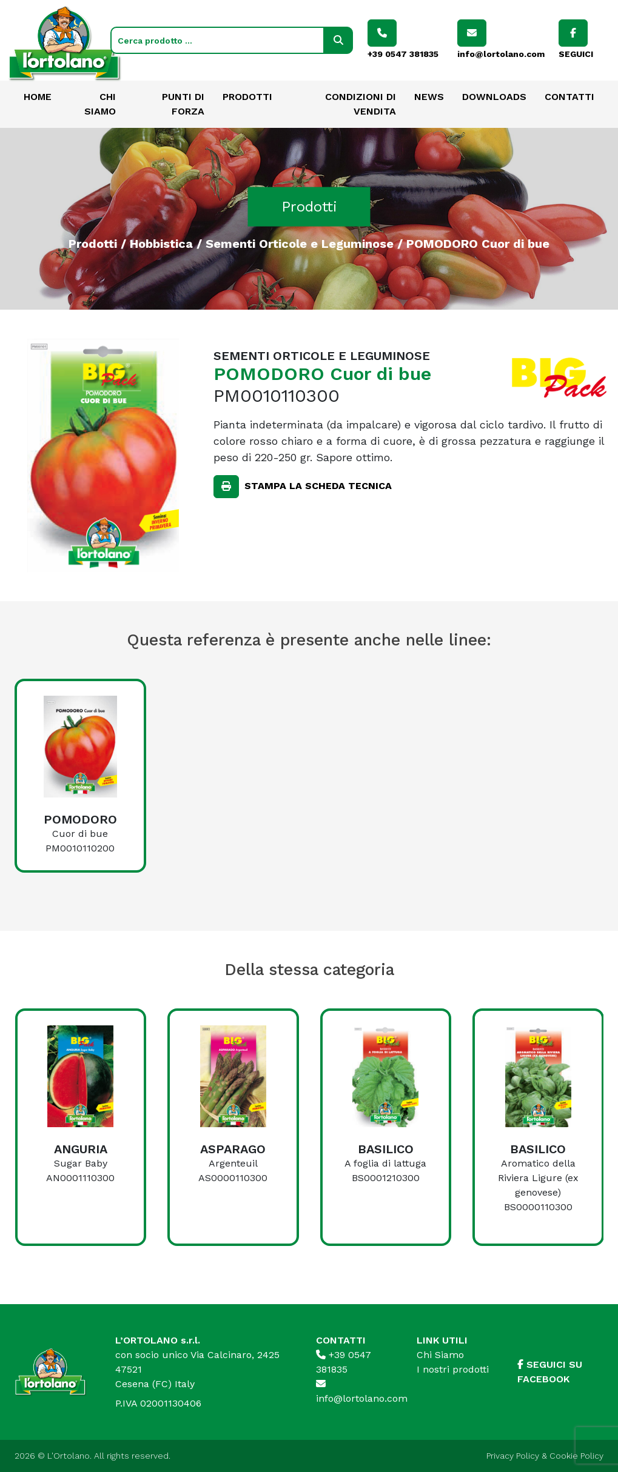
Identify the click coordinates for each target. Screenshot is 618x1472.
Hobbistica (161, 243)
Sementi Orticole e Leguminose (300, 243)
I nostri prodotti (453, 1369)
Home (38, 96)
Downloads (494, 96)
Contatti (569, 96)
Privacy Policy (512, 1455)
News (429, 96)
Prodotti (247, 96)
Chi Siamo (440, 1354)
